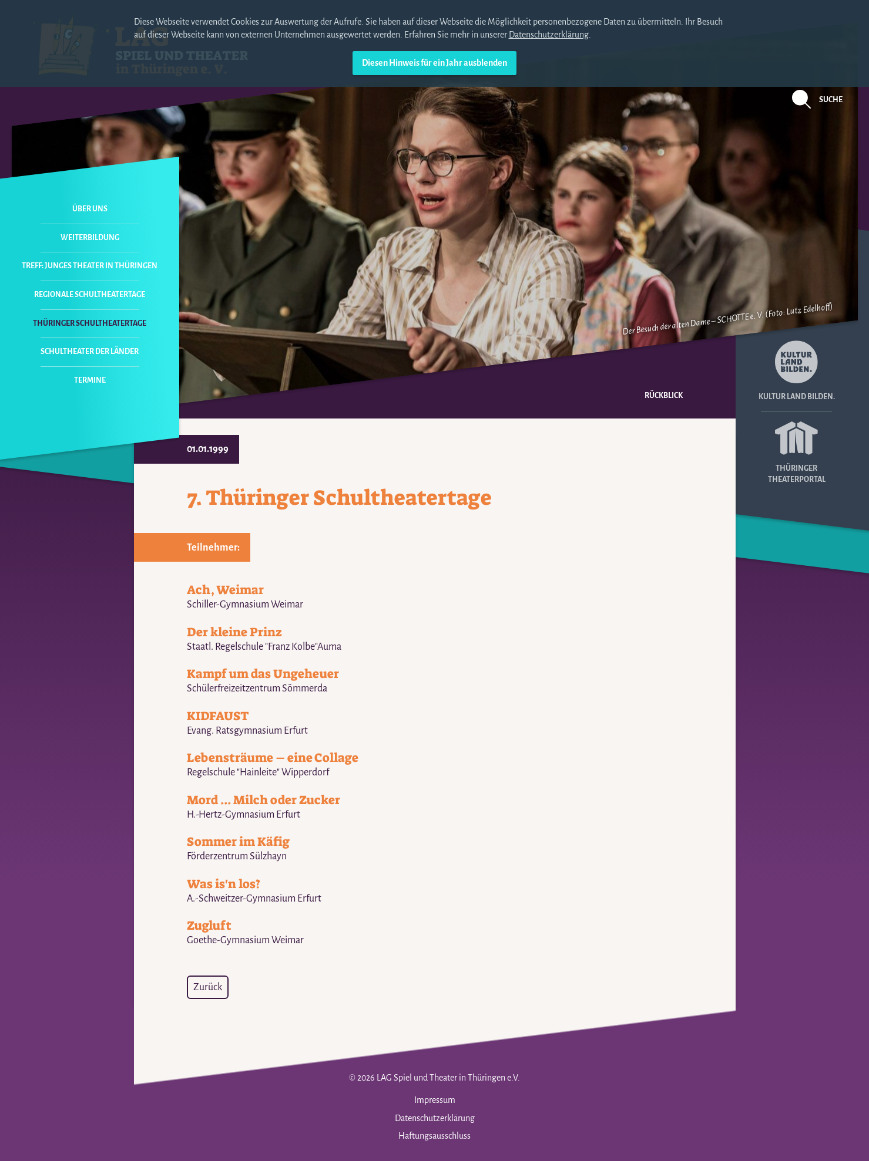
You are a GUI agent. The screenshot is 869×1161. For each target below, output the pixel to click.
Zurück (207, 987)
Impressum (434, 1100)
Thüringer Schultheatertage (89, 323)
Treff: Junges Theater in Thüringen (89, 266)
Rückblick (664, 396)
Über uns (90, 209)
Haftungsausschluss (434, 1135)
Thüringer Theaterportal (797, 448)
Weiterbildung (90, 238)
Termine (90, 380)
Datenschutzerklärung (549, 34)
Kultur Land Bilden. (797, 370)
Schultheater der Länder (90, 351)
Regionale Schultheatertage (89, 295)
